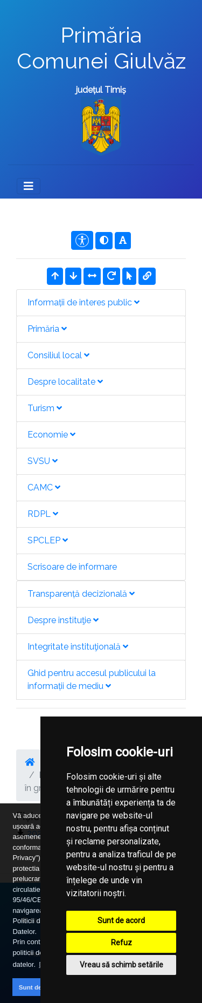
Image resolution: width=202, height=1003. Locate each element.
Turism (44, 408)
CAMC (43, 487)
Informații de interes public (83, 302)
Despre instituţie (63, 620)
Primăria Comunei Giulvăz (101, 47)
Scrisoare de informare (72, 567)
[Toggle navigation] (28, 186)
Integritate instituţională (77, 647)
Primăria (47, 329)
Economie (51, 434)
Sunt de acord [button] (40, 987)
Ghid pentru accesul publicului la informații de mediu (91, 679)
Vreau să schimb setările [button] (121, 964)
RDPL (42, 514)
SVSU (42, 461)
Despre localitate (65, 382)
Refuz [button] (121, 942)
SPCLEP (47, 540)
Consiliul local (58, 355)
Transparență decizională (81, 594)
